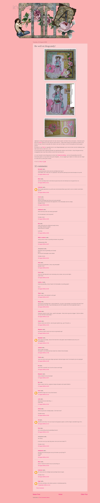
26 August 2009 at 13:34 (43, 325)
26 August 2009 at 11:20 (43, 316)
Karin (39, 390)
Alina (39, 262)
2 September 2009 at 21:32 (44, 485)
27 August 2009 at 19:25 (43, 386)
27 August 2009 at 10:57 (43, 377)
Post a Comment (40, 488)
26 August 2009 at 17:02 (43, 343)
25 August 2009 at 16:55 (43, 192)
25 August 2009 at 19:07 (43, 244)
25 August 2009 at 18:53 (43, 205)
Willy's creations (42, 237)
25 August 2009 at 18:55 (43, 219)
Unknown (40, 187)
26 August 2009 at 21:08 (43, 361)
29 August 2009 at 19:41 (43, 457)
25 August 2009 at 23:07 (43, 297)
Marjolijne (40, 337)
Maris (39, 178)
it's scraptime (26, 7)
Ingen (39, 481)
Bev (39, 382)
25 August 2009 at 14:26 (43, 174)
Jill (38, 420)
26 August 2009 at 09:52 (43, 306)
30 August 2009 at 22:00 (43, 476)
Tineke (39, 357)
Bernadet (40, 169)
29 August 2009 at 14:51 (43, 432)
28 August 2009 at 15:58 (43, 415)
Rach (43, 147)
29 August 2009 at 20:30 (43, 465)
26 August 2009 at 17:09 (43, 352)
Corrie (39, 197)
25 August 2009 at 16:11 (43, 182)
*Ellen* (39, 293)
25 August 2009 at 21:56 (43, 277)
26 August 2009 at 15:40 (43, 333)
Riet (39, 223)
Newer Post (36, 494)
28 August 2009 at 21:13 (43, 423)
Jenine (40, 142)
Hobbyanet (40, 209)
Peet (39, 428)
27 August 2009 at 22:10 (43, 394)
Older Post (84, 494)
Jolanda (40, 347)
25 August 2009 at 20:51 (43, 267)
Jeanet (39, 311)
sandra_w (40, 282)
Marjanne (40, 329)
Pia (38, 365)
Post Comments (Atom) (44, 497)
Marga (39, 301)
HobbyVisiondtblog (61, 155)
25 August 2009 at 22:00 (43, 288)
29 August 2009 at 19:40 (43, 446)
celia (39, 399)
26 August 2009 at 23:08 (43, 369)
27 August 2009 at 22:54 (43, 404)
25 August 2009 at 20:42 (43, 258)
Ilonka (39, 408)
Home (60, 494)
